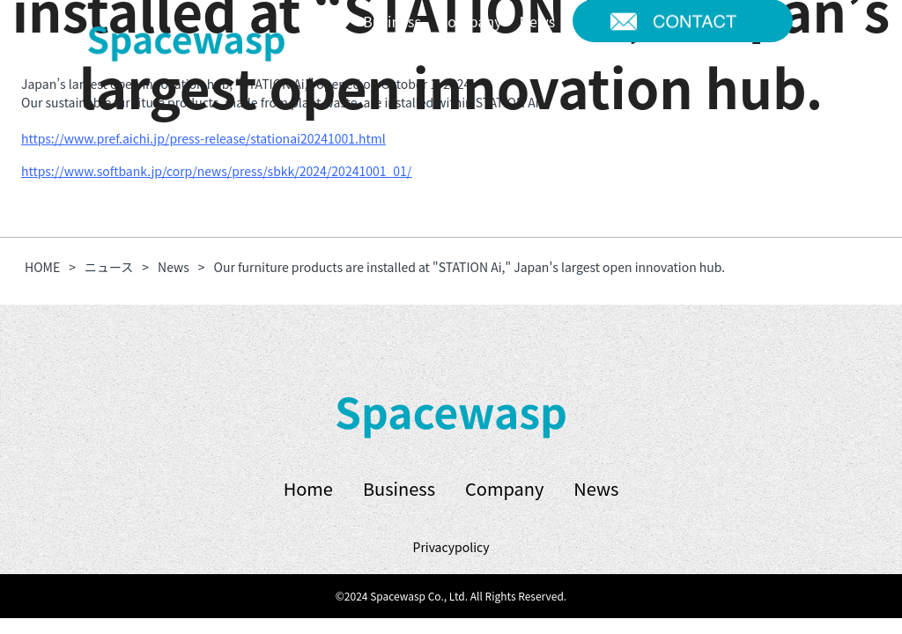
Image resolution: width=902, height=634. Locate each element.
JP (326, 69)
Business (399, 488)
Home (308, 488)
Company (504, 488)
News (595, 488)
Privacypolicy (451, 547)
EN (364, 69)
